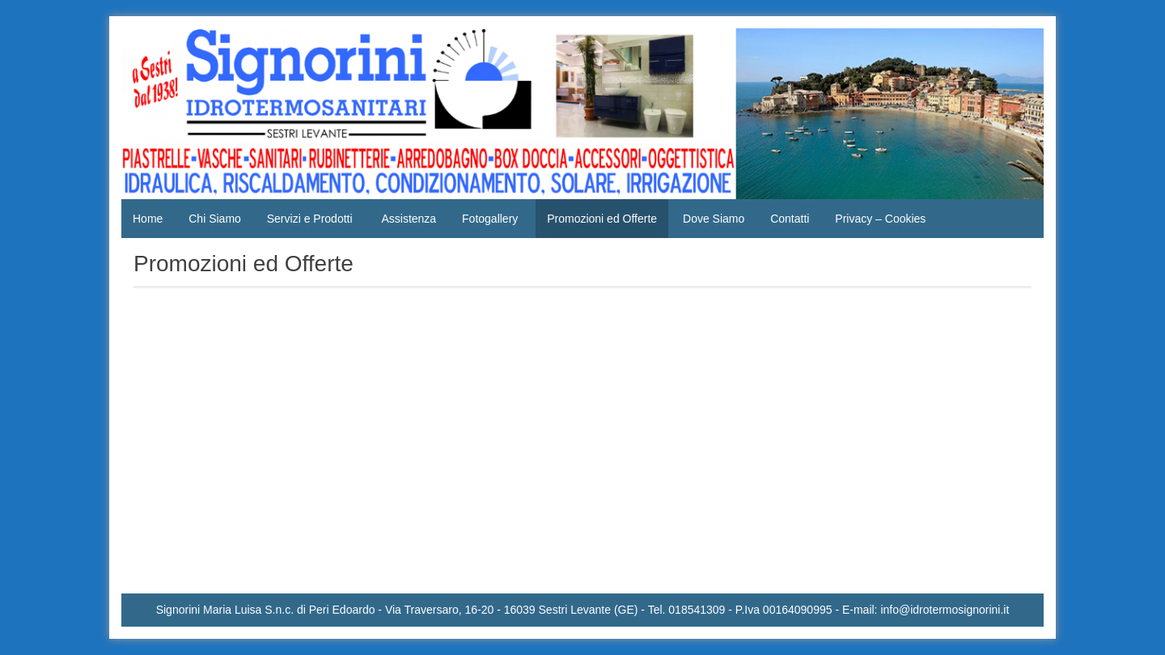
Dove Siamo (713, 218)
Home (148, 218)
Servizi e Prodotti (310, 218)
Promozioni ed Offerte (602, 218)
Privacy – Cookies (880, 218)
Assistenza (408, 218)
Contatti (789, 218)
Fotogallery (490, 218)
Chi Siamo (215, 218)
